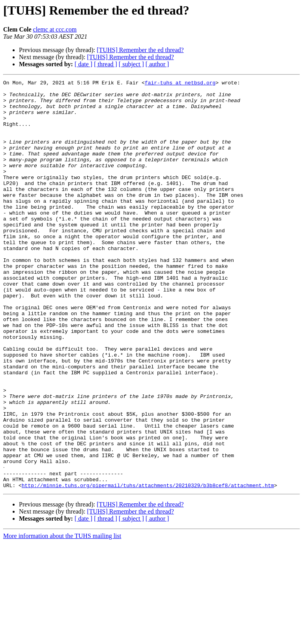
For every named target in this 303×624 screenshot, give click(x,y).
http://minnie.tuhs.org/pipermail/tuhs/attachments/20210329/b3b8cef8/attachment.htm (148, 566)
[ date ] (83, 64)
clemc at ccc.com (55, 29)
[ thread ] (105, 64)
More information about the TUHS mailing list (62, 617)
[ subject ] (131, 64)
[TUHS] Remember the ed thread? (140, 50)
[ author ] (157, 64)
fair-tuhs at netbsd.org (180, 83)
